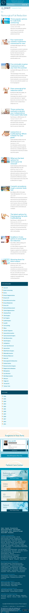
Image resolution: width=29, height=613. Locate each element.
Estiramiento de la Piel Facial (16, 577)
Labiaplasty (6, 343)
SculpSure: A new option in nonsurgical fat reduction (18, 239)
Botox (5, 292)
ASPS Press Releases (5, 585)
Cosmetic (7, 528)
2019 (4, 414)
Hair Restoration (7, 338)
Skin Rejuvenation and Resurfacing (8, 557)
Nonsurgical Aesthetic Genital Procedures (10, 554)
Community (3, 596)
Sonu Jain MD (12, 441)
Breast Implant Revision (6, 541)
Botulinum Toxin (17, 538)
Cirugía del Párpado (5, 577)
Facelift (5, 323)
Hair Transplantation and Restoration (9, 549)
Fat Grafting (6, 325)
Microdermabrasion (16, 552)
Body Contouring (7, 290)
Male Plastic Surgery (8, 350)
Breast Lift (6, 297)
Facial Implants (8, 546)
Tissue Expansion (21, 571)
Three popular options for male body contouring (18, 21)
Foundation (11, 532)
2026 (4, 396)
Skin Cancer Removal (11, 571)
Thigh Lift (6, 381)
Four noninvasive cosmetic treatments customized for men (18, 41)
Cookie (3, 612)
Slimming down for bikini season (17, 260)
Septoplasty (3, 571)
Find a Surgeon (11, 4)
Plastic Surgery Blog (15, 582)
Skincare (5, 378)
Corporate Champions (18, 589)
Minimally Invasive (8, 353)
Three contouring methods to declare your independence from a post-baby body (18, 112)
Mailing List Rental (5, 591)
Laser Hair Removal (8, 345)
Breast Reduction (8, 303)
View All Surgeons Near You (14, 455)
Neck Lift (5, 358)
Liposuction (6, 348)
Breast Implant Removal (16, 539)
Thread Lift (6, 383)
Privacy (19, 610)
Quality (19, 596)
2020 (4, 411)
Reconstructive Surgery (9, 366)
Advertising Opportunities (7, 589)
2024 (4, 401)
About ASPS (4, 532)
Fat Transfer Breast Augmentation (20, 546)
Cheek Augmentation (8, 310)
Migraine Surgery (23, 568)
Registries (9, 596)
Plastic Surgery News (5, 582)
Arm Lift (5, 287)
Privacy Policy (5, 606)
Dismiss (25, 610)
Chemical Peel (7, 313)
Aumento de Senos (13, 575)
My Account (3, 595)
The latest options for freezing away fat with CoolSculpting (18, 216)
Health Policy (24, 596)
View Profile (14, 450)
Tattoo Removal (4, 559)
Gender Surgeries (8, 330)
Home (2, 528)
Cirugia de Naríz (22, 575)
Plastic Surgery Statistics (16, 584)
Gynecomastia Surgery (9, 335)
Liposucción (3, 578)
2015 (4, 424)
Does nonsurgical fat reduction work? (18, 89)
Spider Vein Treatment (22, 557)
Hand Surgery (7, 340)
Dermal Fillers (11, 545)
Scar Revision (6, 373)
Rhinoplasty (6, 371)
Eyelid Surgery (7, 320)
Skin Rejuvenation (8, 376)
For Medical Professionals (9, 594)
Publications (23, 595)
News (2, 11)
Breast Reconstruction (9, 300)
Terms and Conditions (21, 606)
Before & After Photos (6, 529)
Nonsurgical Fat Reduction (10, 360)
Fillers (5, 328)
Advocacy (14, 596)
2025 (4, 398)
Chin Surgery (6, 315)
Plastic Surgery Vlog (5, 584)
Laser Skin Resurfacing (6, 550)
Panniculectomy (15, 570)
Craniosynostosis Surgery (17, 566)
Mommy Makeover (8, 355)
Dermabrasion (4, 545)
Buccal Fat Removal (10, 542)
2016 (4, 421)
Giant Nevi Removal (14, 567)
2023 (4, 403)
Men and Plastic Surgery (6, 552)
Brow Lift (5, 305)
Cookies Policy (12, 606)
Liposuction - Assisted (23, 550)
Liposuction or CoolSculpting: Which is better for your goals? (18, 134)
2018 (4, 416)
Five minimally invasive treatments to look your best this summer (19, 66)
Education (18, 595)
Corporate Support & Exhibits (16, 591)
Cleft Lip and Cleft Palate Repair (17, 564)
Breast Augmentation (9, 295)
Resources (3, 598)
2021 (4, 409)
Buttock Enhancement (9, 308)
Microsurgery (15, 568)
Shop (14, 595)
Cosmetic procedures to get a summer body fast (18, 188)
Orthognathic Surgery (6, 570)
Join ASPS (9, 595)
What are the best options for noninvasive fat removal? (17, 161)
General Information (8, 333)
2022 (4, 406)
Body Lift (11, 538)
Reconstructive (14, 528)
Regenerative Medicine (9, 368)
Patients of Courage (18, 531)
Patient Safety (7, 363)
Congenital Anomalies (6, 566)
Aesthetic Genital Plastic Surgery (8, 536)
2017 (4, 419)
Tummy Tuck (6, 386)
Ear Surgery (6, 318)
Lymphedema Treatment (6, 568)
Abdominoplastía (4, 575)
